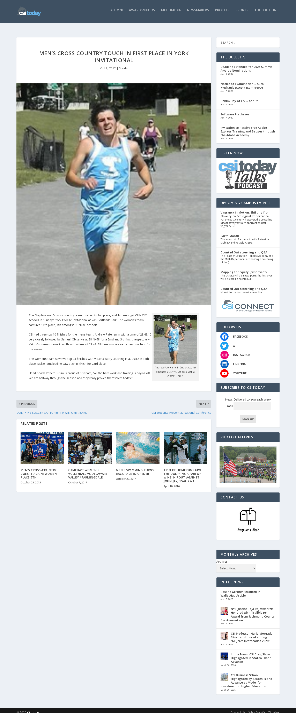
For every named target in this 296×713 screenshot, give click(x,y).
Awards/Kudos (142, 13)
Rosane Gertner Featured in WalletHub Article (240, 589)
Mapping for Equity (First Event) (244, 268)
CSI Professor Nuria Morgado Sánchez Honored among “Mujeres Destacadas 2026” (252, 633)
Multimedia (171, 13)
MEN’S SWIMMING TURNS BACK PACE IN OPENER (135, 467)
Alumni (116, 13)
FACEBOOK (240, 332)
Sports (242, 13)
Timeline (274, 708)
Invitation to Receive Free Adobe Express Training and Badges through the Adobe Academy (248, 127)
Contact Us (238, 708)
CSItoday (33, 708)
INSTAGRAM (241, 351)
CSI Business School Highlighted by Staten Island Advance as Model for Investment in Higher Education (246, 676)
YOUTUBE (240, 369)
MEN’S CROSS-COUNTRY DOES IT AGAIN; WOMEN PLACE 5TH (39, 469)
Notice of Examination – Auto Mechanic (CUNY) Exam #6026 (242, 81)
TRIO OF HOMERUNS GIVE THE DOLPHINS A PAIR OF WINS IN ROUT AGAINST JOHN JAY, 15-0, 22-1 (183, 471)
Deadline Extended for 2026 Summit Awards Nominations (247, 64)
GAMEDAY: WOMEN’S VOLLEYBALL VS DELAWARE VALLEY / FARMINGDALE (88, 469)
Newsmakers (198, 13)
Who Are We (257, 708)
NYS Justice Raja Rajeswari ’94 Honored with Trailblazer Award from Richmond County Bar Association (248, 610)
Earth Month (230, 232)
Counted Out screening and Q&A (244, 248)
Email (248, 402)
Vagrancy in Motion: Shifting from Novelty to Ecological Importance (246, 210)
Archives (222, 557)
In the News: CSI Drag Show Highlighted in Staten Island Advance (251, 654)
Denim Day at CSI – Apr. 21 (240, 97)
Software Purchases (235, 110)
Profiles (222, 13)
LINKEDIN (239, 360)
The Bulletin (265, 13)
